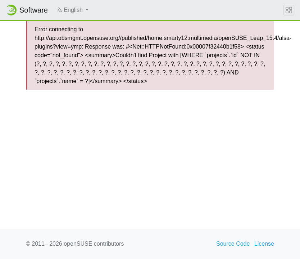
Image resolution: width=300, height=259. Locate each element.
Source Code (233, 244)
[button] (72, 10)
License (264, 244)
